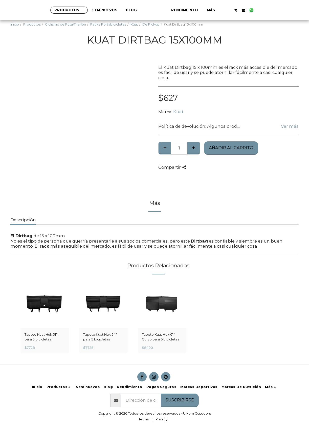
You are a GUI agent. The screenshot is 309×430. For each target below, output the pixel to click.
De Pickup (151, 24)
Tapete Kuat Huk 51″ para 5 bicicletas (41, 336)
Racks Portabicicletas (108, 24)
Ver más (290, 126)
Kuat (178, 111)
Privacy (161, 419)
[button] (252, 10)
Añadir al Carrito (231, 147)
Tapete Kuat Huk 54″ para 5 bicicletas (100, 336)
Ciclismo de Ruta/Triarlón (65, 24)
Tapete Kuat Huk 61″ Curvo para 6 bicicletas (160, 336)
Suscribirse (180, 399)
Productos (32, 24)
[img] (44, 304)
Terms (144, 419)
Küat (134, 24)
